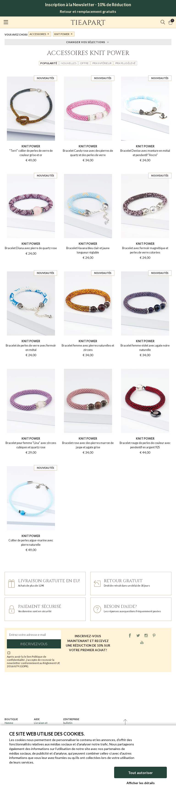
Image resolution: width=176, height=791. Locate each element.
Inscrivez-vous (33, 644)
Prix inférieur (102, 63)
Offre (84, 63)
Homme (9, 722)
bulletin (67, 722)
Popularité (48, 63)
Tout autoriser (140, 772)
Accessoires (38, 34)
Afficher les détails (140, 783)
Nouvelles (68, 63)
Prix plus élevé (125, 63)
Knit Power (61, 34)
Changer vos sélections (85, 41)
